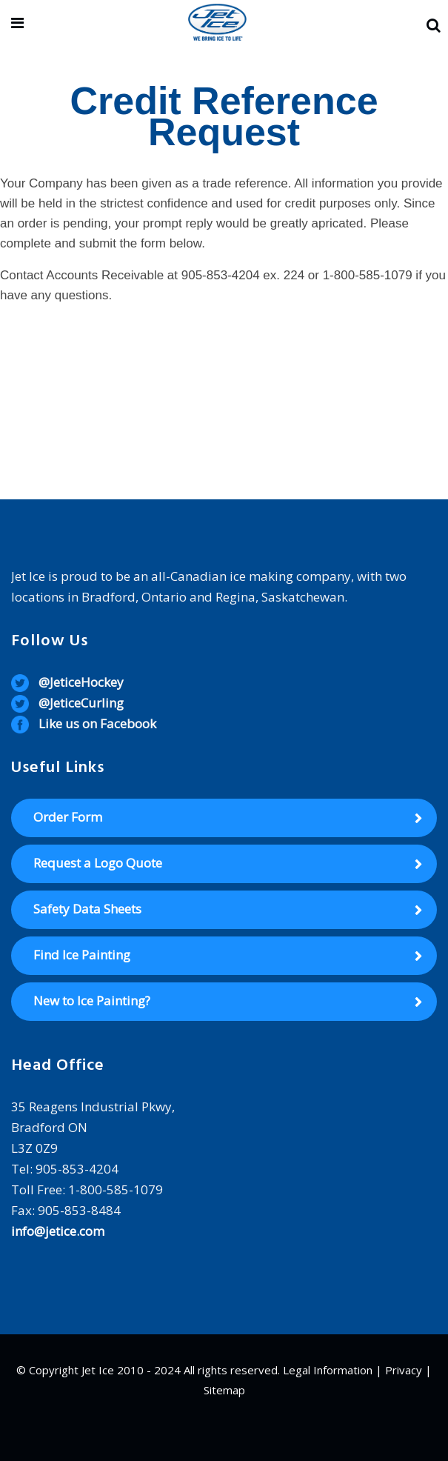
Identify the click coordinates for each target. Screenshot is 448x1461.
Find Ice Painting (81, 954)
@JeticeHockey (81, 681)
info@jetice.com (57, 1230)
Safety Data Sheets (87, 908)
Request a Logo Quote (97, 862)
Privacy (403, 1369)
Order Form (67, 816)
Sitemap (224, 1389)
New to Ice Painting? (91, 1000)
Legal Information (327, 1369)
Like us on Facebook (97, 723)
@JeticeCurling (81, 702)
